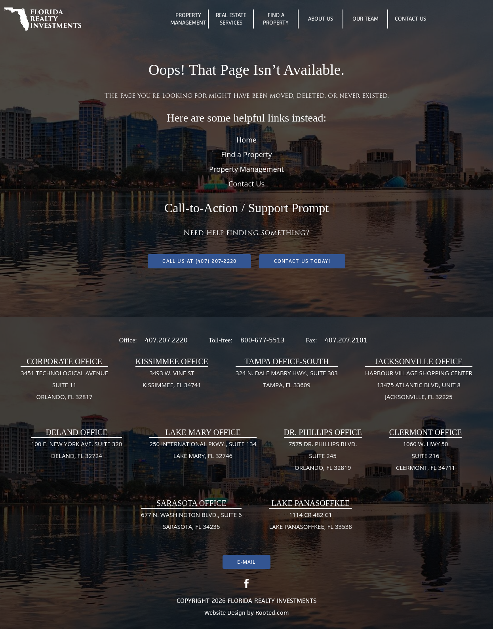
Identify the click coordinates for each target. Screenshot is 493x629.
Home (246, 139)
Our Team (365, 18)
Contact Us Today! (302, 261)
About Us (320, 18)
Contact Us (410, 18)
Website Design (225, 612)
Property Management (188, 19)
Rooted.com (272, 612)
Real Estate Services (231, 19)
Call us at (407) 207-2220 (199, 261)
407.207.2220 (166, 340)
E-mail (246, 562)
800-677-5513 (262, 340)
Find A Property (276, 19)
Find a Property (246, 154)
